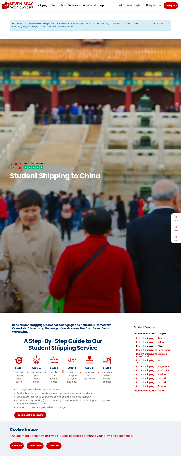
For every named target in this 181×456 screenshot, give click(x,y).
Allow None (35, 445)
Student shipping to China (149, 346)
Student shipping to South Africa (153, 370)
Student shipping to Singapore (152, 366)
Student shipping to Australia (151, 338)
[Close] (168, 23)
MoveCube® (89, 5)
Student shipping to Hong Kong (152, 350)
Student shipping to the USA (150, 378)
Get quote (171, 5)
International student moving (150, 390)
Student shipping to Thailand (151, 374)
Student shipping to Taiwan (150, 386)
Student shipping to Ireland (150, 342)
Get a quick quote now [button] (31, 415)
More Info (54, 445)
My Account (154, 5)
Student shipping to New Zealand (148, 361)
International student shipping (150, 333)
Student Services (145, 327)
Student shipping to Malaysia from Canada (151, 355)
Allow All (17, 445)
